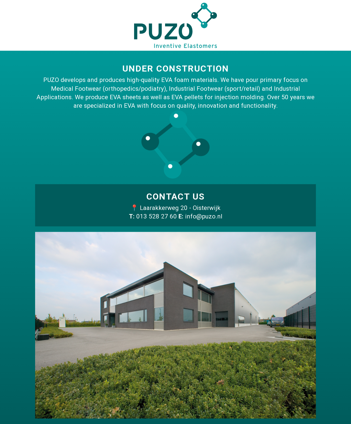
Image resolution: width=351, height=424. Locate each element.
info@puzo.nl (203, 216)
